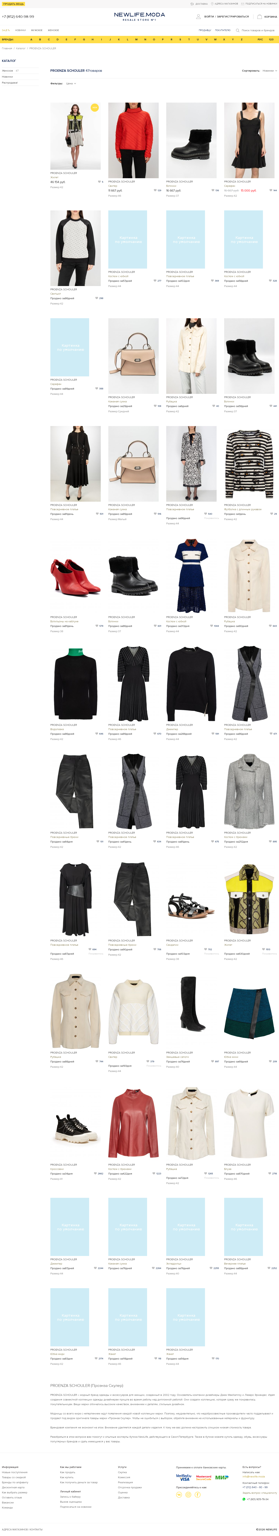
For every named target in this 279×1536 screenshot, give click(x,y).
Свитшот (55, 293)
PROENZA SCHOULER (42, 48)
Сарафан (229, 186)
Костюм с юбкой (118, 276)
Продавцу (205, 30)
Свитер (112, 186)
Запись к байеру (70, 1496)
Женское (10, 70)
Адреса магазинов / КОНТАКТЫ (22, 1529)
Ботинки (171, 186)
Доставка (124, 1497)
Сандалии (172, 944)
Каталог (21, 48)
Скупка (122, 1472)
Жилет (54, 177)
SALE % (6, 30)
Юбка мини (231, 1057)
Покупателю (223, 30)
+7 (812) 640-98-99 (18, 17)
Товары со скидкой (14, 1477)
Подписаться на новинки (75, 1506)
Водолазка (57, 729)
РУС (260, 39)
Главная (7, 48)
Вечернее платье (235, 1263)
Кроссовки (57, 1169)
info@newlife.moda (254, 1476)
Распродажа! (10, 82)
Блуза (227, 1169)
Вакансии (8, 1502)
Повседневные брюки (64, 837)
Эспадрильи (173, 1263)
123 (271, 39)
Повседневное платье (180, 276)
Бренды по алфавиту (15, 1482)
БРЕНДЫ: (8, 39)
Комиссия (124, 1477)
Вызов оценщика (71, 1501)
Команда (7, 1507)
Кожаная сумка (117, 401)
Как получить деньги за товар (79, 1482)
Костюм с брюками (235, 837)
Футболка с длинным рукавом (243, 509)
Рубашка (171, 401)
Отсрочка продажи (130, 1487)
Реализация (125, 1482)
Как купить (66, 1477)
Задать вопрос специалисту (260, 1493)
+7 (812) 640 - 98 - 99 (255, 1487)
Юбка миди (57, 1354)
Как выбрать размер (14, 1492)
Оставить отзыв (12, 1497)
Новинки (20, 30)
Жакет (112, 1354)
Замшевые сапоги (177, 1057)
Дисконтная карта (13, 1487)
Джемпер (172, 729)
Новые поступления (15, 1472)
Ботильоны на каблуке (64, 621)
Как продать (67, 1472)
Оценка (122, 1492)
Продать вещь (13, 4)
